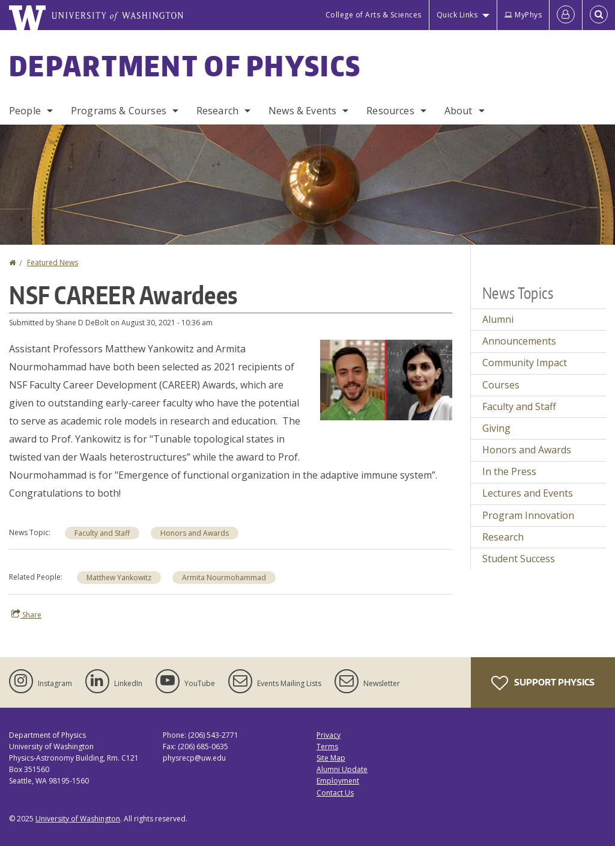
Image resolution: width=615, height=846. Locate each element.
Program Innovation (528, 515)
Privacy (329, 735)
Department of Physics (185, 65)
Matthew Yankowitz (118, 577)
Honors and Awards (194, 533)
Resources (390, 110)
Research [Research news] (503, 537)
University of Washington (77, 819)
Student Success (518, 558)
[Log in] (566, 15)
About (458, 110)
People (25, 110)
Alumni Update (342, 769)
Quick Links (457, 15)
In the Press (509, 471)
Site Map (331, 758)
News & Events (302, 110)
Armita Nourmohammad (224, 577)
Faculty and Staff (102, 533)
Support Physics (543, 683)
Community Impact (524, 362)
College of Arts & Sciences (374, 15)
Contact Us (335, 793)
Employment (338, 781)
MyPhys (523, 15)
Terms (327, 746)
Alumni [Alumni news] (498, 319)
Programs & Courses (118, 110)
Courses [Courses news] (501, 384)
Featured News (52, 262)
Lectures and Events (527, 493)
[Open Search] (599, 15)
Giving (496, 428)
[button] (386, 378)
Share (26, 614)
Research (217, 110)
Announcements (519, 341)
